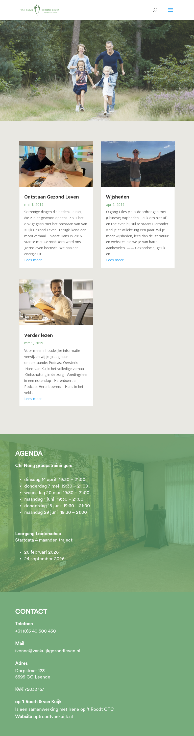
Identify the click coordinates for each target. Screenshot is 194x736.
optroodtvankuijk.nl (53, 716)
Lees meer (33, 260)
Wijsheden (117, 197)
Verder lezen (38, 335)
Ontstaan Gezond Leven (51, 197)
